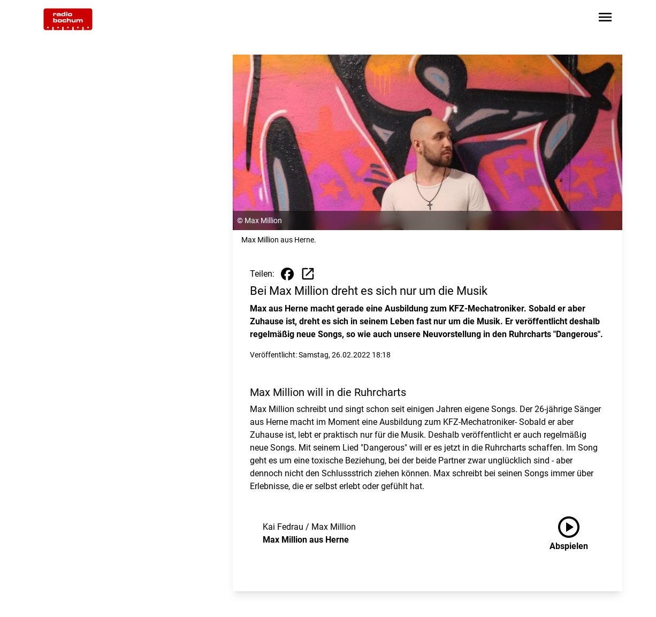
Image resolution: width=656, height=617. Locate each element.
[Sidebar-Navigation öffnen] (605, 19)
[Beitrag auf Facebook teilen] (287, 274)
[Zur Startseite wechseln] (68, 19)
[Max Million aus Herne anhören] (577, 533)
